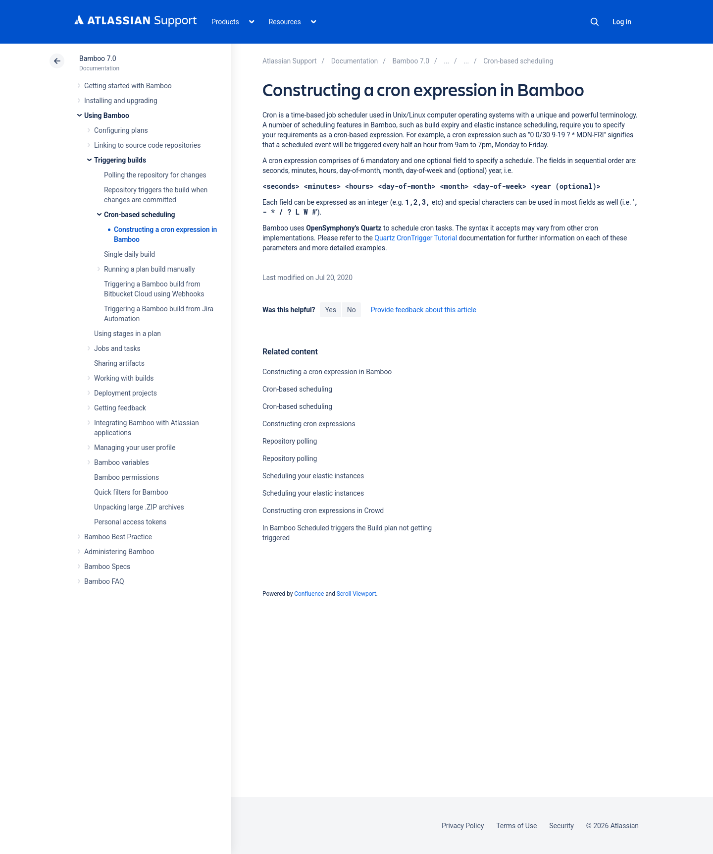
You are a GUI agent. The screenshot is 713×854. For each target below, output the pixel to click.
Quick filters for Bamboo (131, 492)
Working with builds (123, 378)
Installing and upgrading (120, 101)
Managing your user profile (134, 448)
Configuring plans (121, 130)
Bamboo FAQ (104, 581)
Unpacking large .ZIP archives (139, 507)
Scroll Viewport (356, 593)
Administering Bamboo (119, 552)
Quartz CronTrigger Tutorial (415, 238)
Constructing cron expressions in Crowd (323, 510)
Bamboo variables (121, 462)
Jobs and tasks (117, 348)
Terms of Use (516, 826)
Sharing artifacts (119, 363)
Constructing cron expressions (309, 424)
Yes (330, 310)
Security (561, 826)
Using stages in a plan (127, 334)
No (351, 310)
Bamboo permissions (126, 477)
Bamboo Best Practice (118, 537)
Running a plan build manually (149, 269)
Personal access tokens (130, 522)
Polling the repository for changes (155, 175)
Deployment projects (125, 393)
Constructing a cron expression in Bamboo (327, 372)
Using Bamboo (106, 115)
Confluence (309, 593)
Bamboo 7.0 (97, 58)
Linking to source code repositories (147, 145)
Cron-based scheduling (139, 215)
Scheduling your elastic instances (313, 476)
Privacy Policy (463, 826)
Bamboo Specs (107, 566)
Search (595, 22)
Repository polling (289, 441)
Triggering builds (120, 160)
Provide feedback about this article (423, 310)
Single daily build (129, 254)
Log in (621, 22)
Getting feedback (120, 408)
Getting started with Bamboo (128, 86)
